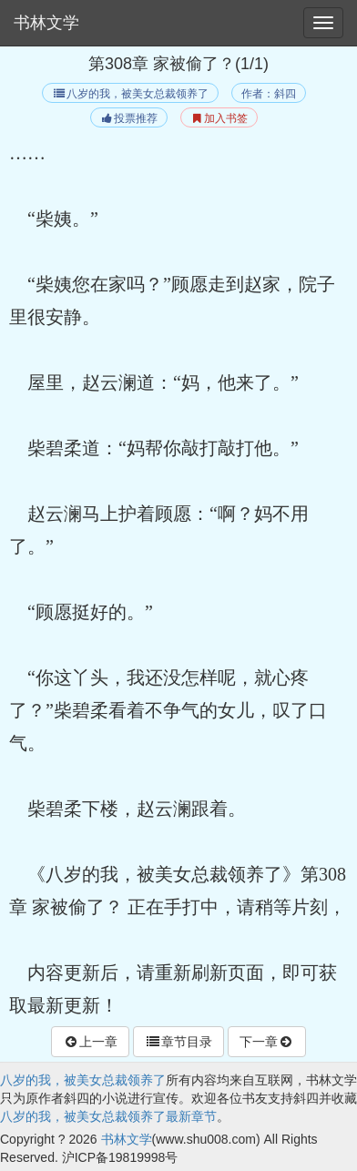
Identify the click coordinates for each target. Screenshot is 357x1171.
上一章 (90, 1041)
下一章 (267, 1041)
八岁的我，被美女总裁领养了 (130, 93)
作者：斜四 (268, 93)
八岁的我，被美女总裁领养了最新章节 (108, 1116)
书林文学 (46, 23)
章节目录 (178, 1041)
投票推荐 (129, 118)
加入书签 (219, 118)
